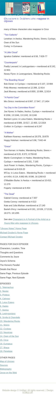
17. (1, 347)
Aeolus (5, 310)
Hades (5, 306)
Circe (6, 340)
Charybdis (15, 317)
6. (1, 306)
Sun (17, 336)
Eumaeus (8, 344)
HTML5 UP (27, 392)
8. (1, 314)
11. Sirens (4, 325)
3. (1, 295)
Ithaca (6, 347)
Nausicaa (8, 332)
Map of (7, 361)
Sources (4, 365)
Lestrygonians (9, 314)
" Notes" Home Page (13, 228)
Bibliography (6, 369)
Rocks (17, 321)
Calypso (6, 299)
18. (1, 351)
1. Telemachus (7, 287)
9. (1, 317)
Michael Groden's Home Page (14, 233)
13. (1, 332)
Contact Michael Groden (11, 237)
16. (1, 344)
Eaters (11, 302)
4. (1, 299)
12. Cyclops (5, 329)
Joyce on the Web (8, 373)
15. (1, 340)
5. (1, 302)
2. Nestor (4, 291)
